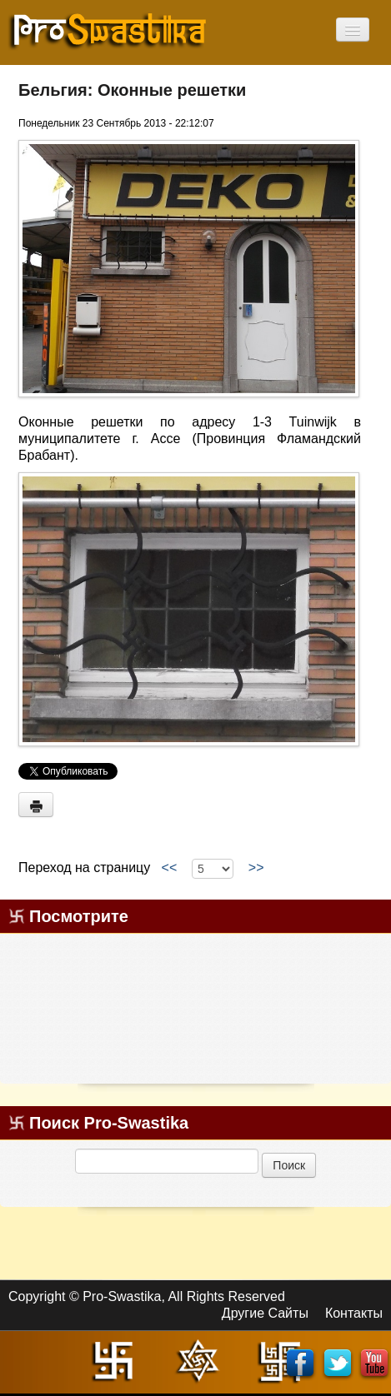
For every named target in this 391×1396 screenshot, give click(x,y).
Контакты (354, 1313)
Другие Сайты (265, 1313)
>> (256, 868)
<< (169, 868)
